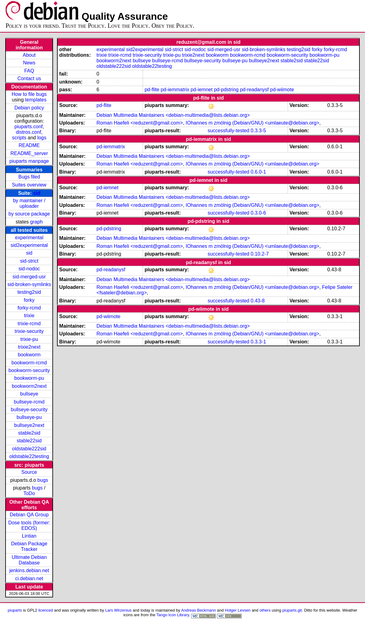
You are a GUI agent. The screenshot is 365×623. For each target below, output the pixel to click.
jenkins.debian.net (29, 570)
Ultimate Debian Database (29, 560)
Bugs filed (29, 176)
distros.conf (28, 132)
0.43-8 (258, 300)
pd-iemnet (201, 89)
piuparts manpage (29, 161)
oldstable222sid (29, 448)
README (28, 145)
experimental (29, 237)
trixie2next (29, 347)
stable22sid (29, 440)
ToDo (29, 493)
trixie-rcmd (29, 323)
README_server (29, 153)
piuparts (15, 610)
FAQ (29, 70)
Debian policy (29, 107)
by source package (29, 213)
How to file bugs (29, 94)
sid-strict (29, 261)
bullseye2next (29, 425)
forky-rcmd (29, 307)
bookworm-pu (29, 378)
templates (35, 99)
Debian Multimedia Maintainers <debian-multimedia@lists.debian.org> (173, 115)
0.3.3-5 (258, 130)
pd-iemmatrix (175, 89)
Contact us (29, 78)
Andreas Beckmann (198, 610)
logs (41, 137)
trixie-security (29, 331)
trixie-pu (29, 339)
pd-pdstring (226, 89)
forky (29, 300)
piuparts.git (292, 610)
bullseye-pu (29, 417)
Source (29, 472)
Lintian (29, 536)
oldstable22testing (29, 456)
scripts (19, 137)
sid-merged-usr (29, 276)
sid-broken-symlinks (29, 284)
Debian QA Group (29, 514)
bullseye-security (29, 409)
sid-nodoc (29, 268)
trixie (29, 315)
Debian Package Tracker (29, 546)
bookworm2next (29, 386)
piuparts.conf (28, 126)
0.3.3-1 (258, 341)
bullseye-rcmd (29, 401)
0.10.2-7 (260, 253)
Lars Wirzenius (118, 610)
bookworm (29, 354)
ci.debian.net (29, 578)
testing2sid (29, 292)
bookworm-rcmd (29, 362)
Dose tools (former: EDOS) (29, 525)
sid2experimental (29, 245)
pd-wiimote (282, 89)
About (29, 55)
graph (36, 221)
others (265, 610)
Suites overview (29, 184)
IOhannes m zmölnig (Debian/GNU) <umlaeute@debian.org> (252, 122)
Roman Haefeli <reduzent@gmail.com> (139, 122)
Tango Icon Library (172, 615)
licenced (45, 610)
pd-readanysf (254, 89)
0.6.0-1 (258, 171)
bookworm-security (29, 370)
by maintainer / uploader (29, 203)
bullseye (29, 393)
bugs (42, 480)
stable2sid (29, 433)
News (29, 62)
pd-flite (152, 89)
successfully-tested (228, 130)
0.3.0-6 (258, 212)
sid (36, 193)
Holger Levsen (238, 610)
